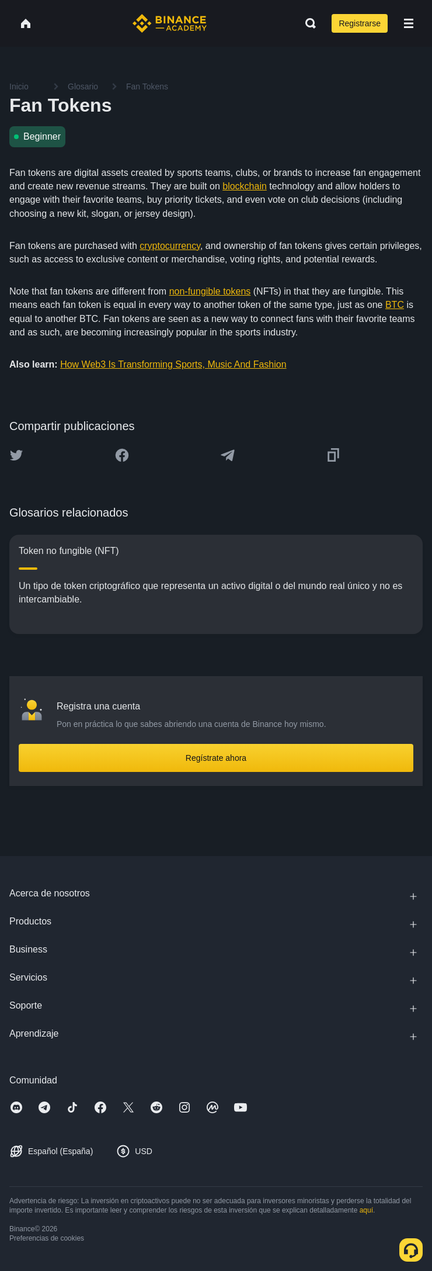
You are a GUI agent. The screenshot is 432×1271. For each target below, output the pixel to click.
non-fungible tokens (210, 291)
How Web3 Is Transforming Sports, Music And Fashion (173, 364)
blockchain (244, 186)
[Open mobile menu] (409, 23)
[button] (409, 23)
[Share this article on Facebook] (122, 455)
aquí (366, 1210)
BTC (394, 305)
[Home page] (170, 23)
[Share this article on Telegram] (228, 455)
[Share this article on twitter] (16, 455)
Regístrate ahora (216, 758)
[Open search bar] (307, 23)
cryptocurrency (170, 246)
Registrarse (360, 23)
